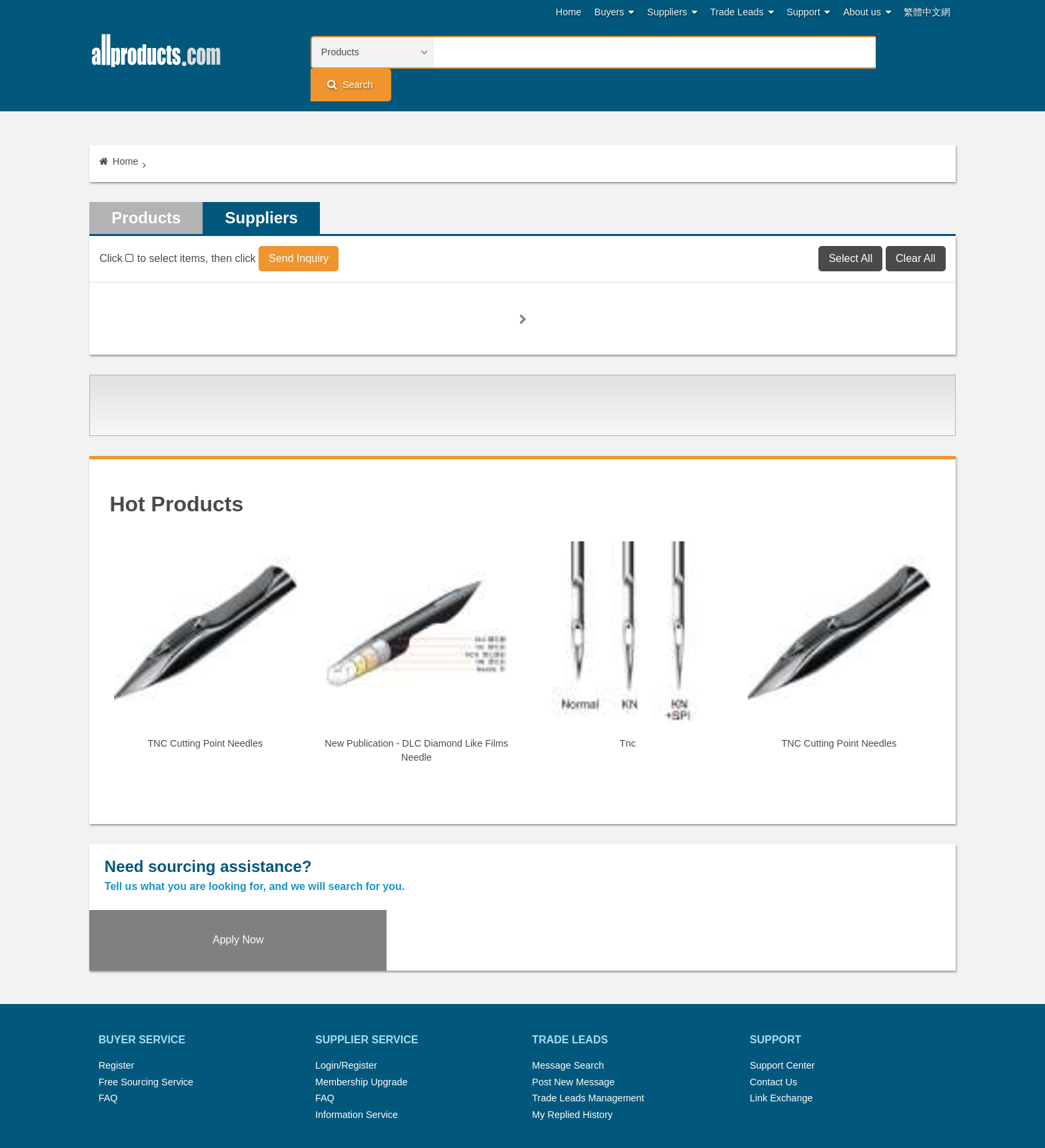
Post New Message (573, 991)
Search (913, 51)
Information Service (356, 1024)
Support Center (782, 974)
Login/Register (346, 974)
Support (808, 12)
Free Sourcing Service (146, 991)
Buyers (614, 12)
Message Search (568, 974)
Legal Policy (470, 1100)
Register (117, 974)
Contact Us (773, 991)
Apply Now (847, 847)
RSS (664, 1083)
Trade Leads (742, 12)
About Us (706, 1083)
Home (568, 12)
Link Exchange (781, 1008)
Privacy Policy (538, 1100)
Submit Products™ (602, 1083)
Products (146, 188)
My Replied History (572, 1024)
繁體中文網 (927, 12)
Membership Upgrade (361, 991)
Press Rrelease (516, 1083)
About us (867, 12)
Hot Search (381, 1083)
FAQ (108, 1008)
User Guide (652, 1100)
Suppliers (672, 12)
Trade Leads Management (588, 1008)
